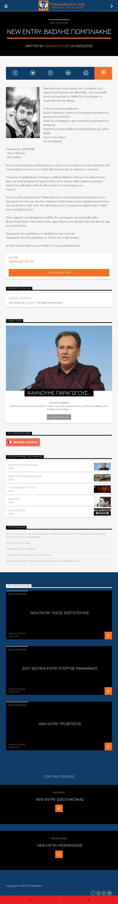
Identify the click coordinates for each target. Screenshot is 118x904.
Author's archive (58, 272)
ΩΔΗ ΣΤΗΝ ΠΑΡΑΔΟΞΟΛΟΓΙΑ (24, 476)
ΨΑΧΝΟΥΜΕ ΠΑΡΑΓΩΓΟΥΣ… (23, 464)
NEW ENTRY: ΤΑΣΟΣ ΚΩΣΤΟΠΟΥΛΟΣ (59, 612)
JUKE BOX (14, 498)
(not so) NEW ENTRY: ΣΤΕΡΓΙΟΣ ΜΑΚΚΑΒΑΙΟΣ (59, 668)
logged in (31, 302)
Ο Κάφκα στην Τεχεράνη (21, 548)
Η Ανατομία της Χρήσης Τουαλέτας (28, 555)
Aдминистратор (56, 46)
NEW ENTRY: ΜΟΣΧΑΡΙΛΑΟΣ (59, 845)
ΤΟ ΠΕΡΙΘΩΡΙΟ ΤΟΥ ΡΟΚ (21, 487)
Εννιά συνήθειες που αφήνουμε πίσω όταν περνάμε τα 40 (43, 561)
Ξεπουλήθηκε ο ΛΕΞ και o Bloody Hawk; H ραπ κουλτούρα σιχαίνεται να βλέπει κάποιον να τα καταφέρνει (56, 535)
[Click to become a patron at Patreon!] (59, 442)
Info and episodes (59, 417)
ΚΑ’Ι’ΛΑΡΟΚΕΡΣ (16, 510)
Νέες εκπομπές (58, 22)
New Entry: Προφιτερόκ (60, 723)
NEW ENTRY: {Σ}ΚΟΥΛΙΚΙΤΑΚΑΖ (60, 799)
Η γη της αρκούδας (18, 543)
